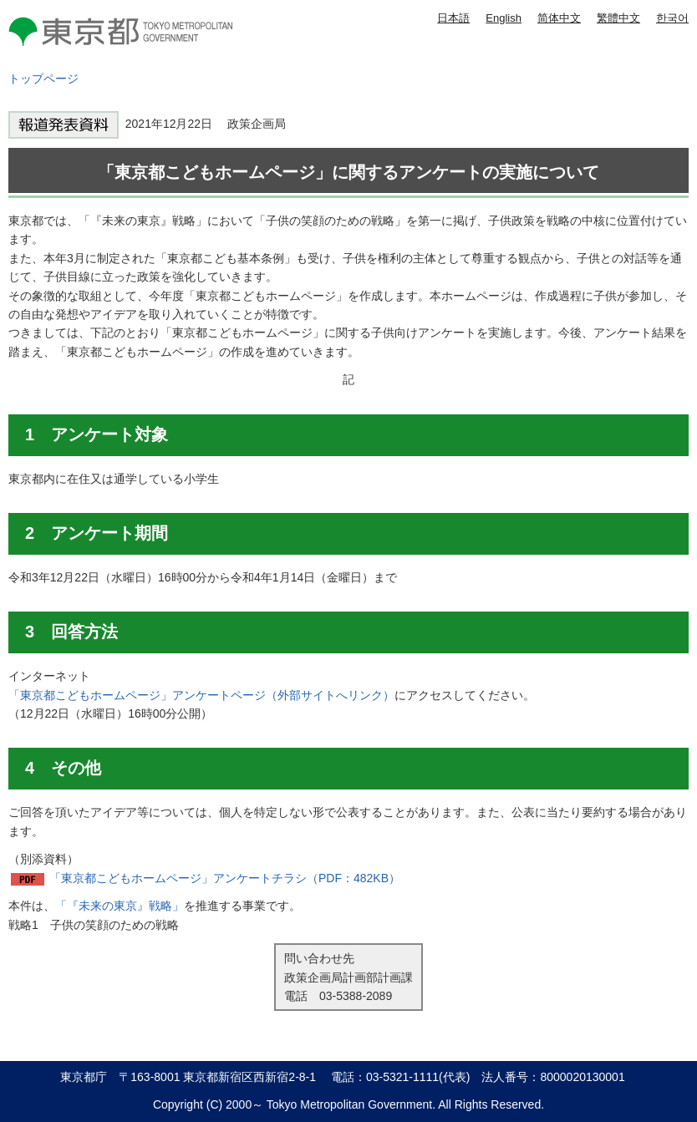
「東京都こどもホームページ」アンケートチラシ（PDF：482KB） (224, 878)
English (503, 18)
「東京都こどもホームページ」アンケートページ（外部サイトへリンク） (201, 695)
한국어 (672, 18)
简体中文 (559, 18)
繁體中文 (618, 18)
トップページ (43, 78)
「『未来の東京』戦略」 (119, 905)
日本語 (453, 18)
